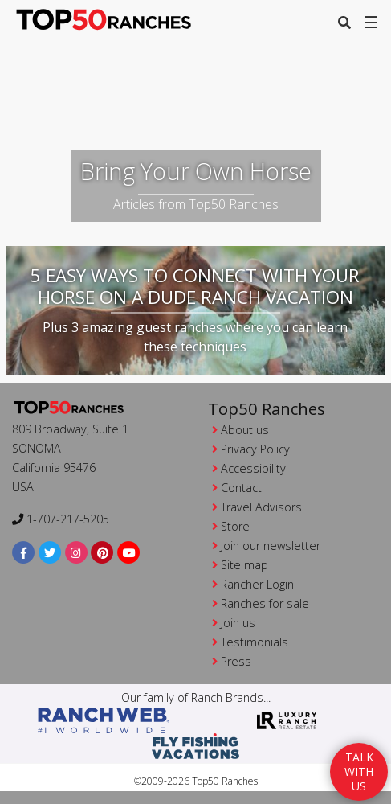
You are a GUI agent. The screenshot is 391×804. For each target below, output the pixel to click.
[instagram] (76, 552)
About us (245, 429)
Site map (244, 564)
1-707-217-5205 (60, 519)
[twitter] (50, 552)
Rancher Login (257, 584)
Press (236, 661)
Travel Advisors (261, 507)
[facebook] (23, 552)
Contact (241, 487)
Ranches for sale (265, 603)
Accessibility (253, 468)
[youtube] (129, 552)
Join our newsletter (270, 545)
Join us (238, 622)
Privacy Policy (255, 449)
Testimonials (254, 642)
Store (235, 526)
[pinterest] (102, 552)
